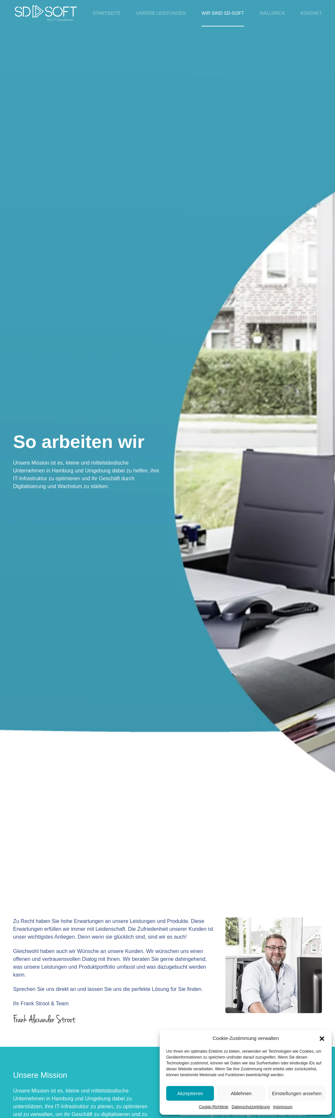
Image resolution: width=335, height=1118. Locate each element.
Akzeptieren (190, 1093)
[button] (322, 1038)
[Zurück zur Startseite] (46, 13)
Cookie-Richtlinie (213, 1107)
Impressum (282, 1107)
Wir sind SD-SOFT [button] (223, 13)
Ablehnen (241, 1093)
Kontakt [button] (311, 13)
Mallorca (272, 13)
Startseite (106, 13)
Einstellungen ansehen (297, 1093)
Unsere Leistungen (161, 13)
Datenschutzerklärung (251, 1107)
